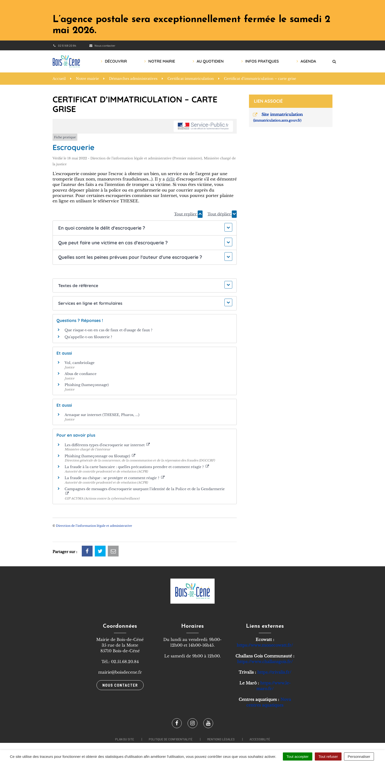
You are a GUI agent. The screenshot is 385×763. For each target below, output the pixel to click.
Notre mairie (161, 61)
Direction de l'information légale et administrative (94, 525)
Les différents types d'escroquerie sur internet (107, 445)
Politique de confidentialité (170, 739)
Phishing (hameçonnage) (87, 385)
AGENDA (308, 61)
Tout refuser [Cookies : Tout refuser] (328, 756)
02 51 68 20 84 (64, 45)
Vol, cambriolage (80, 363)
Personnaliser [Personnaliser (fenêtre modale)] (359, 756)
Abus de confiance (80, 374)
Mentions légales (221, 739)
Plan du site (124, 739)
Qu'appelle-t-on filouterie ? (88, 337)
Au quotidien (210, 61)
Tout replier (188, 214)
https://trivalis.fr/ (274, 672)
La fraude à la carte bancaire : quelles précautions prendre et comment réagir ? (137, 467)
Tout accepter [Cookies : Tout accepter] (298, 756)
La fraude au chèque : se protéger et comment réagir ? (115, 478)
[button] (144, 228)
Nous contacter (102, 45)
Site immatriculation (277, 117)
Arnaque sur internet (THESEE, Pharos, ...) (102, 415)
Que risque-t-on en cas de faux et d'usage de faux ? (108, 330)
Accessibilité (259, 739)
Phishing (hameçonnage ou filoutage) (100, 456)
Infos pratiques (262, 61)
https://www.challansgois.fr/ (265, 661)
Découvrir (116, 61)
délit (170, 179)
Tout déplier (222, 214)
